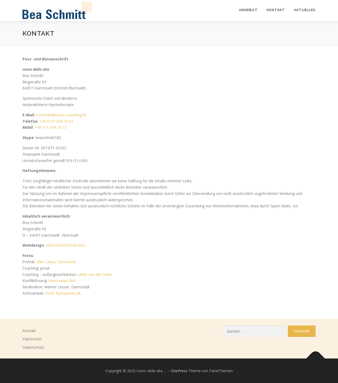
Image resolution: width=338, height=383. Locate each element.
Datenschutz (33, 347)
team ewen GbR (62, 280)
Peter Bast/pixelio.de (63, 293)
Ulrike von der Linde (95, 274)
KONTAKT (276, 10)
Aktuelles (305, 10)
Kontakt (29, 330)
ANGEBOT (248, 10)
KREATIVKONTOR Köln (65, 245)
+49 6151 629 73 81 (56, 121)
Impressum (32, 338)
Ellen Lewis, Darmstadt (56, 261)
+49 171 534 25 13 (51, 127)
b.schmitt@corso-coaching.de (61, 114)
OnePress (179, 370)
